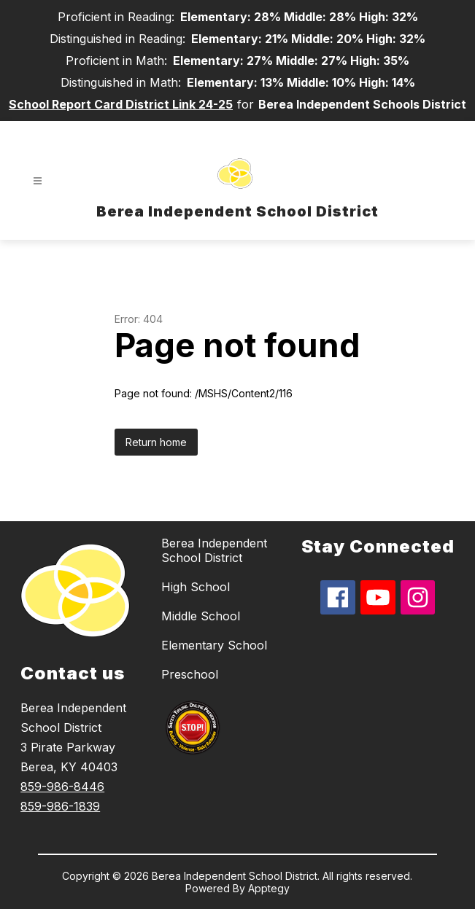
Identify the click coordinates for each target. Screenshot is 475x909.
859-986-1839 (60, 806)
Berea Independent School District (214, 550)
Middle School (200, 616)
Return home (156, 442)
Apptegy (269, 888)
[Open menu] (37, 181)
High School (195, 587)
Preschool (189, 674)
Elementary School (214, 645)
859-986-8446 (62, 786)
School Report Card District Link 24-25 (121, 104)
